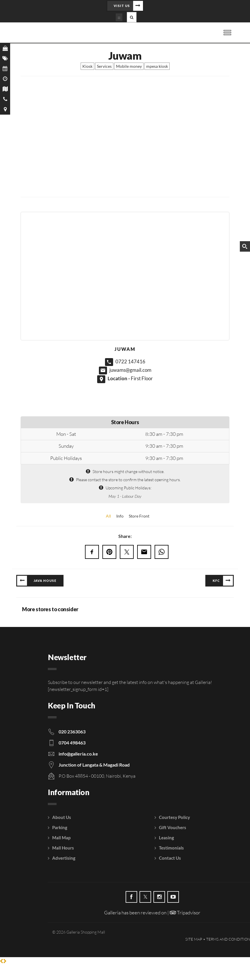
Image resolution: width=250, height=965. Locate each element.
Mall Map (61, 837)
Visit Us (122, 6)
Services (104, 66)
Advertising (63, 858)
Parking (59, 827)
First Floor (142, 378)
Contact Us (170, 858)
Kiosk (87, 66)
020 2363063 (72, 731)
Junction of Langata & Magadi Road (94, 764)
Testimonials (171, 847)
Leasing (166, 837)
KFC (216, 580)
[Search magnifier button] (245, 246)
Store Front (139, 515)
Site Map (193, 939)
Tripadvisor (185, 912)
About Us (61, 817)
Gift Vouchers (172, 827)
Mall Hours (63, 847)
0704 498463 (72, 742)
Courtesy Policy (174, 817)
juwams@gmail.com (130, 370)
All (108, 515)
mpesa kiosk (157, 66)
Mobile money (129, 66)
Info (120, 515)
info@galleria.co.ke (78, 753)
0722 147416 (130, 361)
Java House (45, 580)
